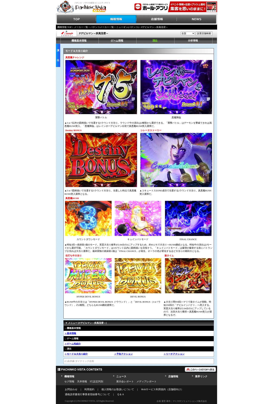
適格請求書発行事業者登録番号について (87, 394)
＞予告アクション (123, 354)
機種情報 (116, 19)
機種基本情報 (79, 40)
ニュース (121, 376)
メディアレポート (146, 381)
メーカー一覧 (81, 27)
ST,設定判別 (96, 381)
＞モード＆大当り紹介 (76, 354)
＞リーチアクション (174, 354)
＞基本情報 (70, 333)
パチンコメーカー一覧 (102, 27)
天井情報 (82, 381)
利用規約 (89, 389)
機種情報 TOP (64, 27)
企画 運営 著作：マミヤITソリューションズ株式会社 (182, 401)
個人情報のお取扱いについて (117, 389)
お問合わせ (71, 389)
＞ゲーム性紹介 (72, 343)
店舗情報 (156, 19)
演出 (154, 40)
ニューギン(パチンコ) (127, 27)
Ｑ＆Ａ (120, 394)
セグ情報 (69, 381)
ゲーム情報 (117, 40)
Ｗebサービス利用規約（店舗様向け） (162, 389)
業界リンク (201, 376)
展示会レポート (125, 381)
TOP (76, 19)
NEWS (197, 19)
